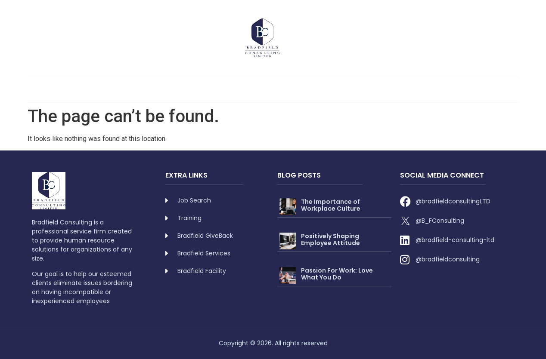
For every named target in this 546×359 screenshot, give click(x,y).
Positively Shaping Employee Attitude (330, 240)
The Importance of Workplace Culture (330, 205)
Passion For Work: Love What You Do (337, 274)
